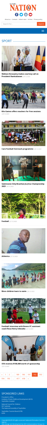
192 (34, 374)
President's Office (7, 397)
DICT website (6, 406)
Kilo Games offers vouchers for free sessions (21, 111)
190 (23, 374)
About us (7, 19)
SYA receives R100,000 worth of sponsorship (21, 364)
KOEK (3, 413)
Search (41, 24)
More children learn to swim (14, 291)
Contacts (14, 19)
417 (17, 378)
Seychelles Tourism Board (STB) (12, 411)
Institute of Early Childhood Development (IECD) (17, 399)
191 (29, 374)
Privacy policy (38, 19)
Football (5, 221)
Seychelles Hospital (8, 401)
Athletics (6, 256)
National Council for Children (11, 404)
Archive (30, 19)
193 (40, 374)
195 (8, 378)
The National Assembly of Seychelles (14, 408)
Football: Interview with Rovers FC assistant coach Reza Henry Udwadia (21, 327)
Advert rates (22, 19)
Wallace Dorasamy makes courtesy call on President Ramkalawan (20, 75)
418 (23, 378)
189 (17, 374)
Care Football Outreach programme (17, 149)
